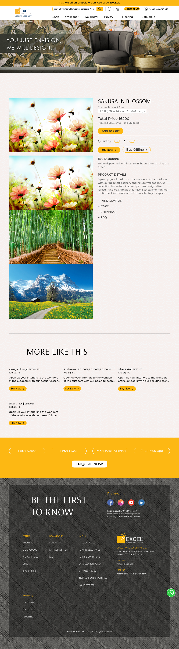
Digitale (117, 640)
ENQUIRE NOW (89, 464)
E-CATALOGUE (30, 550)
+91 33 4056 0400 (125, 564)
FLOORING (28, 617)
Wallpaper (71, 16)
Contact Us (131, 8)
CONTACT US (55, 543)
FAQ (51, 557)
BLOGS (26, 564)
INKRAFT (110, 16)
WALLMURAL (29, 609)
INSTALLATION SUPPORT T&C (93, 578)
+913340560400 (158, 8)
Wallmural (91, 16)
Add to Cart (111, 131)
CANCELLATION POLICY (90, 564)
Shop (55, 16)
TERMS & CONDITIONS (89, 557)
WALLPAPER (29, 602)
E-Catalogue (147, 16)
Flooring (127, 16)
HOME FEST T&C (86, 585)
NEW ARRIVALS (30, 557)
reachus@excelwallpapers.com (131, 574)
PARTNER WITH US (58, 550)
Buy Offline (136, 150)
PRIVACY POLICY (87, 543)
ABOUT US (28, 543)
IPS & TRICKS (30, 571)
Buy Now (109, 150)
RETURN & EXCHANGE (89, 550)
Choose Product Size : (111, 107)
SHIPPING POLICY (87, 571)
